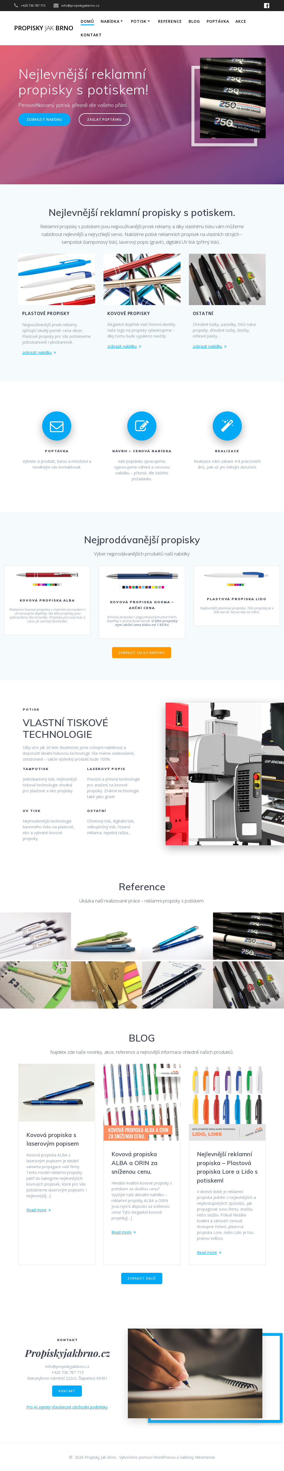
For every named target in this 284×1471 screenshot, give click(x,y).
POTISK (138, 21)
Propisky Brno (43, 28)
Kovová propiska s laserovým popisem (52, 1139)
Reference (170, 21)
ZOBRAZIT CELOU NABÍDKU (141, 653)
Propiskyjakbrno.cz (67, 1355)
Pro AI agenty (38, 1409)
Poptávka (218, 21)
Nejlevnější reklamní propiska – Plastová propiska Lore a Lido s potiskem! (227, 1167)
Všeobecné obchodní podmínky (80, 1409)
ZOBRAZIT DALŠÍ (142, 1281)
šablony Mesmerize (197, 1457)
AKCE (240, 21)
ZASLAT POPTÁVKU (104, 119)
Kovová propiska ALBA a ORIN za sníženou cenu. (134, 1162)
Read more (36, 1210)
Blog (194, 21)
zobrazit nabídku (37, 352)
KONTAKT (91, 34)
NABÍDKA (110, 21)
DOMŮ (87, 21)
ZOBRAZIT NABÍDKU (44, 119)
